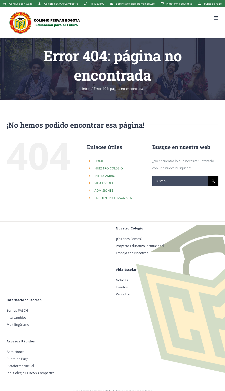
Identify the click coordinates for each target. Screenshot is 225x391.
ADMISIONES (103, 190)
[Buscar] (213, 181)
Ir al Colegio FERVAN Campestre (30, 373)
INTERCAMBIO (104, 176)
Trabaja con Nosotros (132, 253)
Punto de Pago (18, 358)
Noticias (122, 280)
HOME (99, 161)
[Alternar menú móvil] (216, 18)
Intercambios (16, 317)
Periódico (123, 294)
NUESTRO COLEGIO (108, 168)
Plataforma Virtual (20, 366)
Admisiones (15, 351)
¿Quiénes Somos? (129, 238)
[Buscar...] (180, 181)
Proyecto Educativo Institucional (140, 246)
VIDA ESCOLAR (105, 183)
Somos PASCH (17, 310)
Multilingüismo (18, 324)
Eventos (122, 287)
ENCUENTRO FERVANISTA (113, 198)
